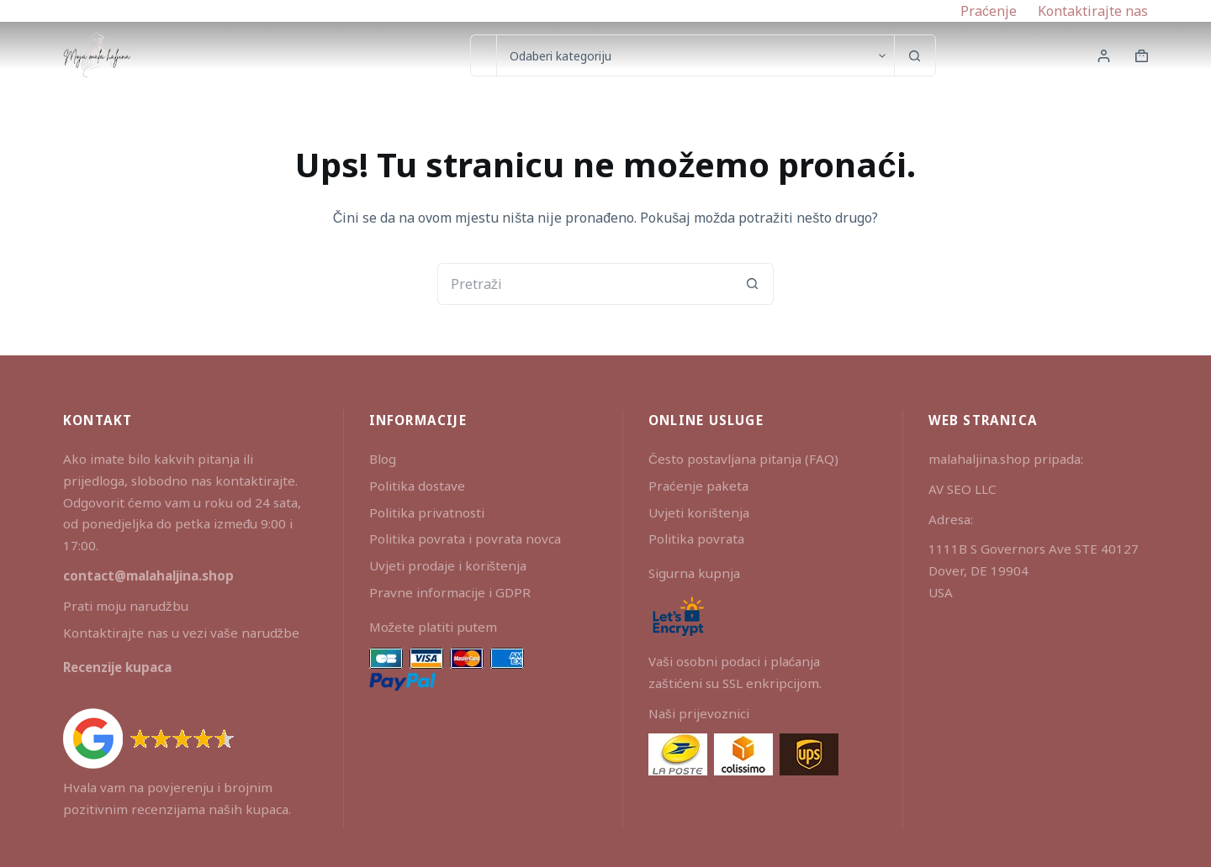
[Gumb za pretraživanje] (915, 55)
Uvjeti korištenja (698, 512)
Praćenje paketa (698, 485)
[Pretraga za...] (483, 55)
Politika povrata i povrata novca (465, 538)
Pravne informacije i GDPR (450, 592)
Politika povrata (696, 538)
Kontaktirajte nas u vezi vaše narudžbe (181, 632)
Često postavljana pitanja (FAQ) (743, 458)
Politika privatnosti (426, 512)
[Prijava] (1103, 56)
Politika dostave (417, 485)
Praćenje (988, 11)
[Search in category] (695, 55)
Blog (382, 458)
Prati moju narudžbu (125, 605)
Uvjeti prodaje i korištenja (448, 565)
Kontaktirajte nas (1093, 11)
